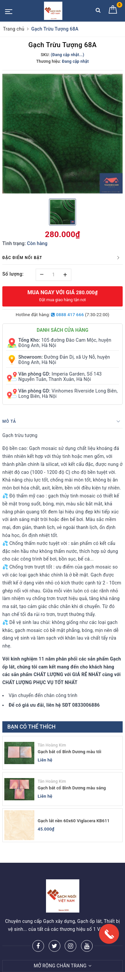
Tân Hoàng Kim (52, 745)
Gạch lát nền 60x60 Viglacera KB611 (74, 820)
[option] (62, 134)
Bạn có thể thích (31, 727)
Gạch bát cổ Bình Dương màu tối (69, 751)
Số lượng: (13, 274)
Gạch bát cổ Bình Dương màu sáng (72, 787)
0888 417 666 (67, 314)
